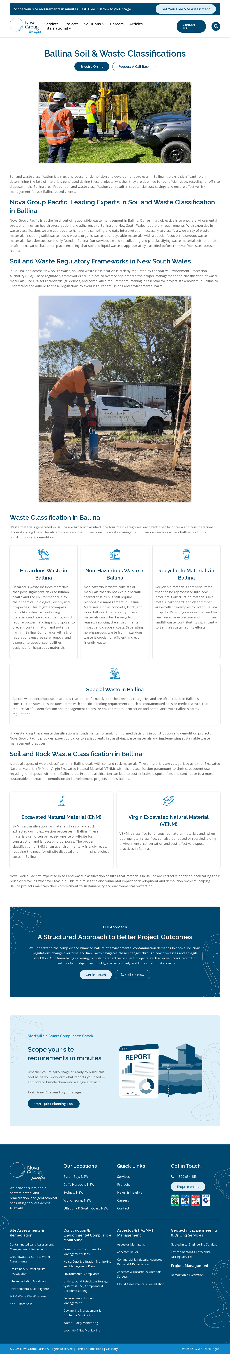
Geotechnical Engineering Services (194, 1244)
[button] (59, 28)
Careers (117, 23)
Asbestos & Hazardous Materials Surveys (139, 1274)
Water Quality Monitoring (80, 1323)
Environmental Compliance (81, 1274)
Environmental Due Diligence (29, 1289)
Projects (71, 23)
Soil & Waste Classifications (28, 1296)
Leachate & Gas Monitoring (81, 1330)
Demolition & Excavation (187, 1275)
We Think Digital (209, 1349)
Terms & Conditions (89, 1349)
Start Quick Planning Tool (54, 1104)
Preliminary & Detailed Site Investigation (27, 1271)
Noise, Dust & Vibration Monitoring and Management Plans (87, 1264)
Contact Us (189, 26)
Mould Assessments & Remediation (140, 1284)
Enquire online (188, 1186)
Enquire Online (92, 66)
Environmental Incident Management (79, 1300)
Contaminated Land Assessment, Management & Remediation (32, 1246)
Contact (123, 1208)
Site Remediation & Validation (29, 1281)
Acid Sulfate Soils (21, 1304)
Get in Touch (96, 975)
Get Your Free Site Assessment (186, 9)
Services (51, 23)
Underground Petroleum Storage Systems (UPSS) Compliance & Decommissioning (85, 1286)
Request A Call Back (134, 66)
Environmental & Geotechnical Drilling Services (191, 1254)
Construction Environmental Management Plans (82, 1251)
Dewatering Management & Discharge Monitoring (82, 1313)
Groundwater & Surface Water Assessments (30, 1259)
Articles (136, 23)
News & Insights (129, 1192)
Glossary (112, 1349)
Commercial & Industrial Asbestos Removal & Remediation (139, 1262)
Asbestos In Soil (128, 1252)
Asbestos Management (132, 1244)
